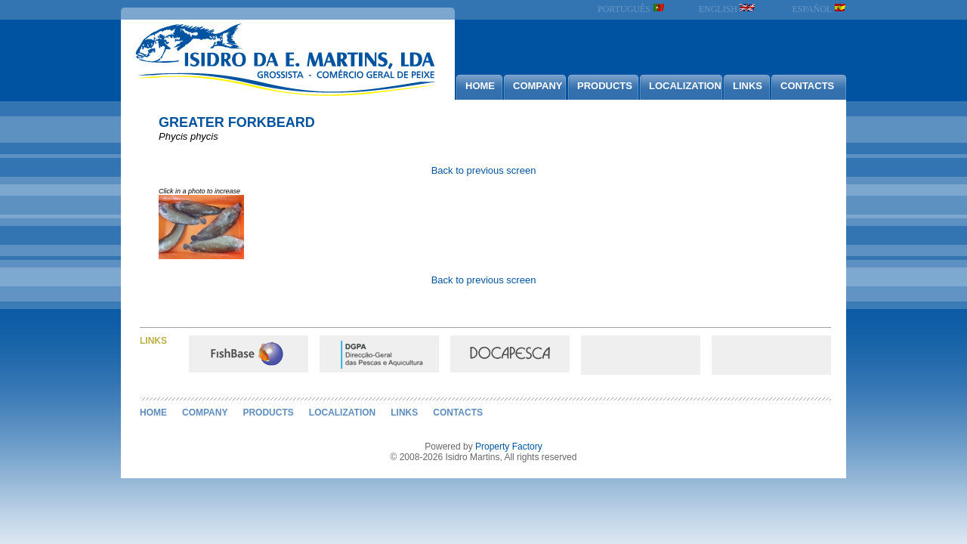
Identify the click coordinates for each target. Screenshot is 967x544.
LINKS (747, 85)
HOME (480, 85)
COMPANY (537, 85)
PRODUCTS (604, 85)
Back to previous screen (483, 170)
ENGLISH (727, 9)
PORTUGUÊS (631, 9)
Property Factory (508, 446)
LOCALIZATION (685, 85)
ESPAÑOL (819, 9)
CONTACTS (807, 85)
